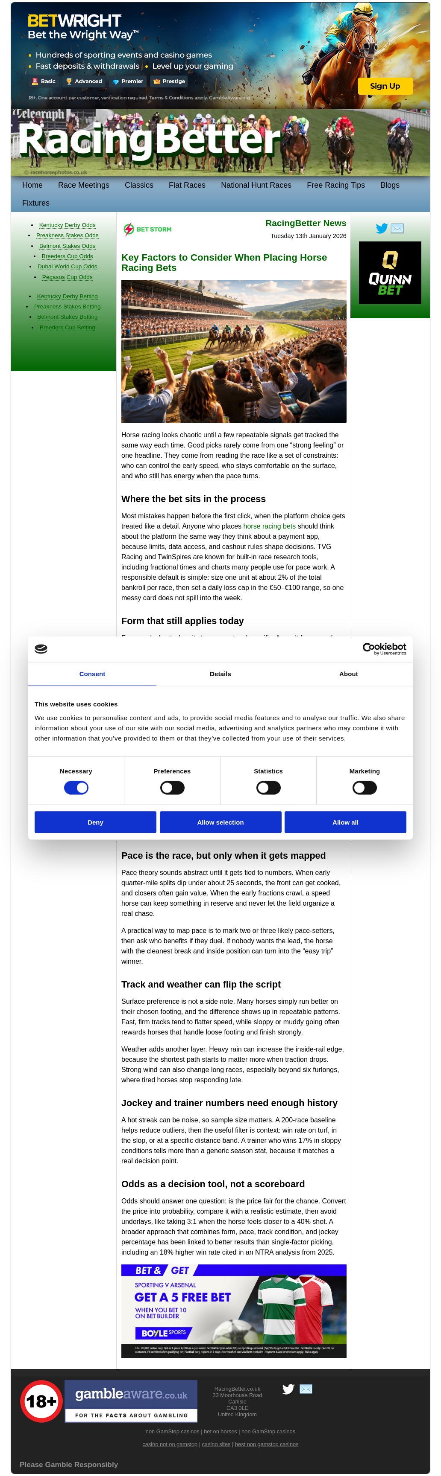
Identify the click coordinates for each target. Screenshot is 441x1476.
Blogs (390, 185)
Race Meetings (83, 185)
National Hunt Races (256, 185)
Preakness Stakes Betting (67, 306)
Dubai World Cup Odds (67, 266)
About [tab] (348, 673)
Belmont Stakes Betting (67, 317)
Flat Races (187, 185)
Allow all (345, 821)
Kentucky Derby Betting (67, 296)
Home (32, 185)
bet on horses (220, 1431)
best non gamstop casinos (267, 1444)
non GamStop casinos (173, 1431)
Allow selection (220, 821)
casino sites (216, 1444)
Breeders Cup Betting (67, 327)
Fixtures (36, 203)
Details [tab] (220, 673)
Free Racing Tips (336, 185)
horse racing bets (270, 526)
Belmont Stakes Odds (67, 246)
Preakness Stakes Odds (67, 235)
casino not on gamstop (169, 1444)
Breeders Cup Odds (67, 256)
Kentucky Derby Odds (67, 225)
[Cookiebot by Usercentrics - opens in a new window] (369, 649)
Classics (139, 185)
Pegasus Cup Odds (67, 277)
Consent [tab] (92, 673)
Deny (95, 821)
